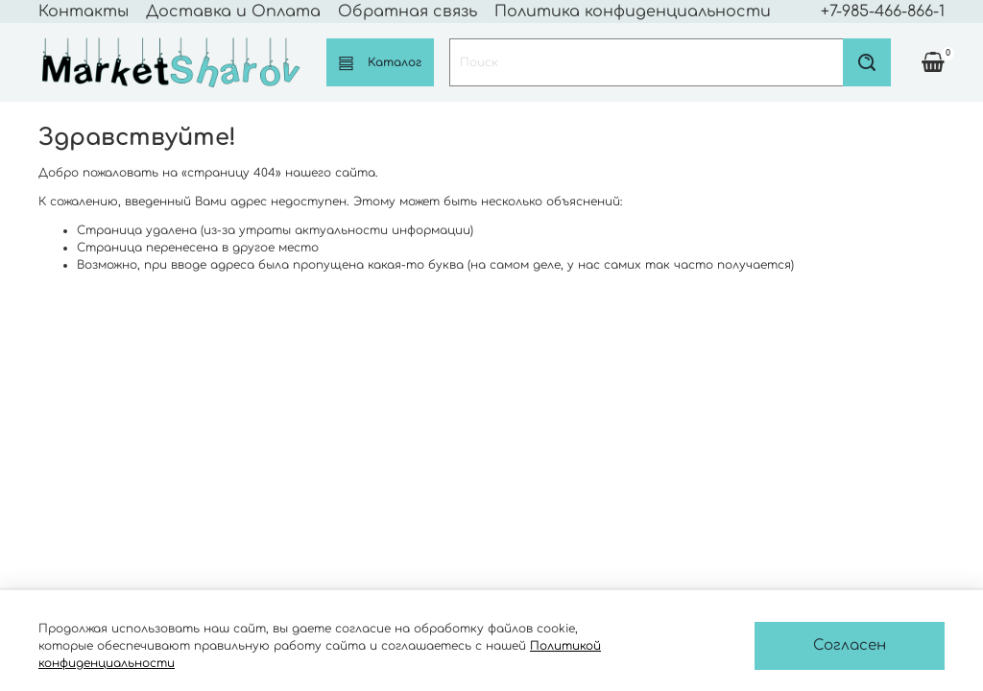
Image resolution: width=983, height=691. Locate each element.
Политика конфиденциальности (632, 11)
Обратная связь (407, 11)
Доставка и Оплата (233, 11)
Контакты (83, 11)
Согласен (849, 645)
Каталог (380, 63)
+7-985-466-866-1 (883, 11)
